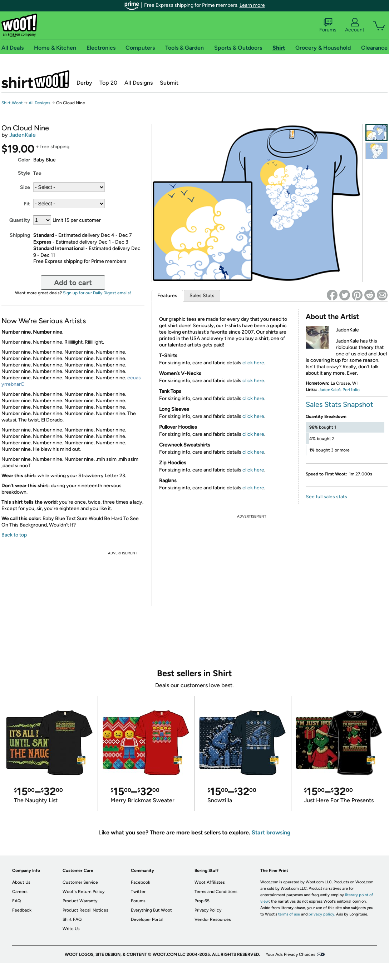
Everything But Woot (151, 910)
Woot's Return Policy (83, 891)
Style (24, 173)
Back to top (14, 535)
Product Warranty (80, 900)
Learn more (252, 5)
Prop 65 (202, 900)
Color (24, 160)
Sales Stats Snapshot (339, 404)
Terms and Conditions (215, 891)
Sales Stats (202, 296)
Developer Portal (147, 919)
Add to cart (73, 282)
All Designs (138, 82)
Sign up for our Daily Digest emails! (97, 292)
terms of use (289, 914)
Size (25, 187)
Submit (169, 82)
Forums (327, 25)
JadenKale (22, 134)
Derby (84, 82)
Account (354, 25)
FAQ (16, 900)
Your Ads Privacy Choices (290, 954)
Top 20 (108, 82)
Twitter (138, 891)
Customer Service (80, 882)
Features (167, 296)
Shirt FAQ (72, 919)
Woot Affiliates (209, 882)
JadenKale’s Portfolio (339, 389)
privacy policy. (322, 914)
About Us (21, 882)
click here (253, 363)
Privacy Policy (207, 910)
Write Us (71, 928)
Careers (20, 891)
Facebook (140, 882)
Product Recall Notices (85, 910)
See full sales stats (326, 497)
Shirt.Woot (35, 79)
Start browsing (271, 832)
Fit (27, 204)
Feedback (21, 910)
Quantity (19, 220)
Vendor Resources (212, 919)
